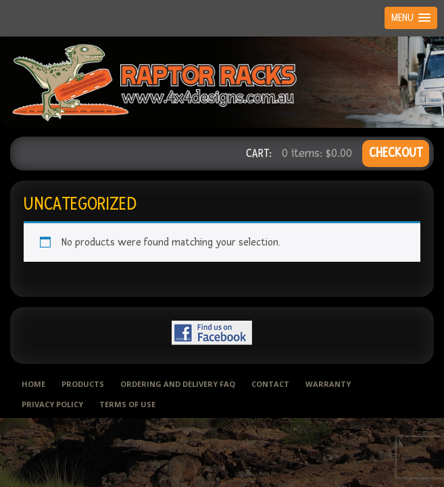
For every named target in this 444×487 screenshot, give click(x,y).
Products (82, 384)
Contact (270, 384)
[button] (411, 18)
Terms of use (127, 404)
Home (33, 384)
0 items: (317, 153)
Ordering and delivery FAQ (177, 384)
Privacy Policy (52, 404)
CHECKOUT (395, 153)
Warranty (328, 384)
